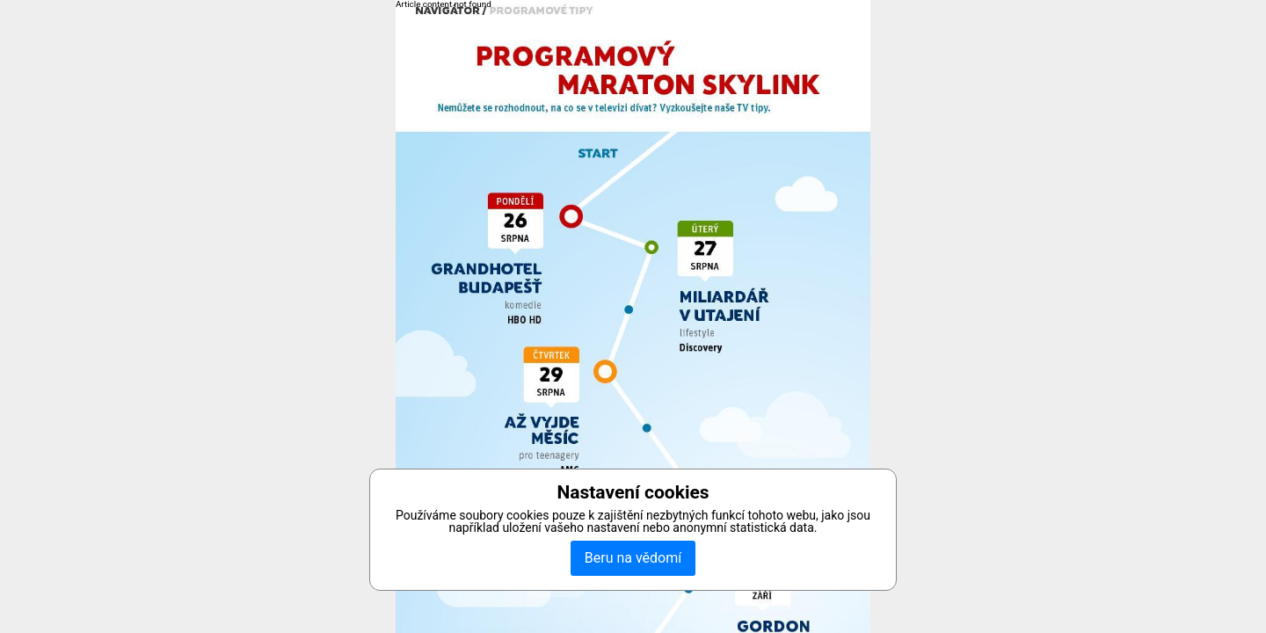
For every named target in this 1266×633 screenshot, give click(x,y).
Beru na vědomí (633, 557)
